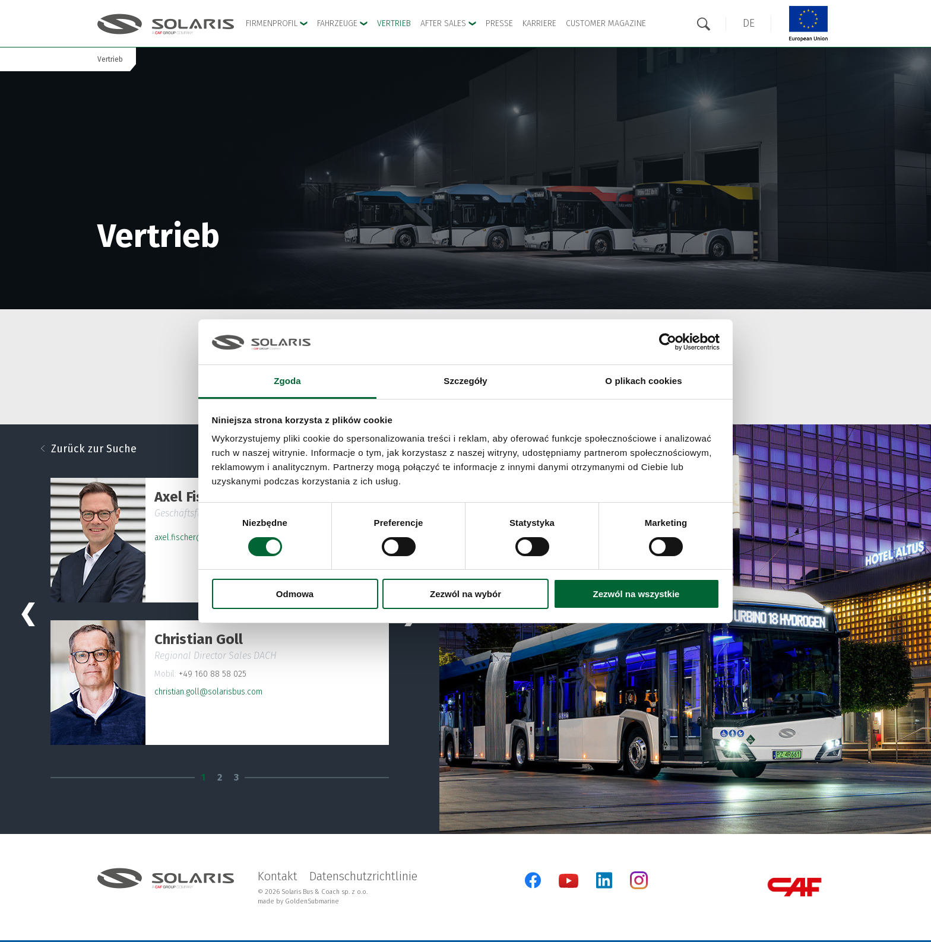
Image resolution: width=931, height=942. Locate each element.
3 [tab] (236, 777)
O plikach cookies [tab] (643, 381)
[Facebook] (533, 880)
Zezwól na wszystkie (636, 594)
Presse (499, 23)
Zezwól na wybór (465, 594)
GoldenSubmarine (312, 901)
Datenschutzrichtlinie (363, 876)
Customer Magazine (606, 23)
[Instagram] (639, 886)
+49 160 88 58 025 (212, 674)
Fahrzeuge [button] (342, 23)
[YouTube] (568, 885)
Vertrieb (394, 23)
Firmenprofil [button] (277, 23)
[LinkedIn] (604, 880)
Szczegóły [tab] (465, 381)
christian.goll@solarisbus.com (208, 692)
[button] (749, 23)
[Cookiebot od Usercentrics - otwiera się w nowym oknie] (668, 342)
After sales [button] (448, 23)
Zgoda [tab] (287, 381)
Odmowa (295, 594)
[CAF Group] (794, 887)
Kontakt (277, 876)
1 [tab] (203, 777)
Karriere (539, 23)
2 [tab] (219, 777)
